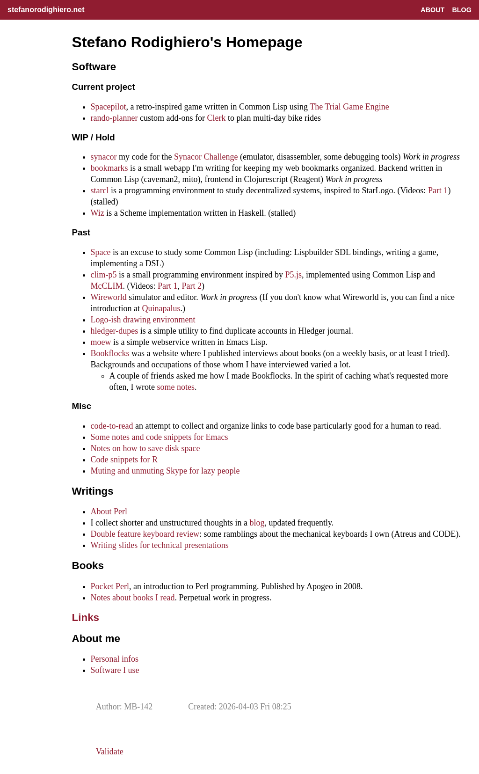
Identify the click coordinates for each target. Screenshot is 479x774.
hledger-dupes (114, 331)
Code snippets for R (124, 459)
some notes (176, 387)
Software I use (115, 670)
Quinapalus (161, 308)
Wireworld (109, 297)
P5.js (293, 274)
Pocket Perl (110, 586)
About (432, 10)
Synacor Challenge (206, 156)
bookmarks (109, 168)
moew (101, 342)
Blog (462, 10)
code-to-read (112, 426)
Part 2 (192, 286)
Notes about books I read (133, 597)
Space (101, 252)
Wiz (97, 213)
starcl (100, 190)
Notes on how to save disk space (145, 448)
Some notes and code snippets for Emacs (159, 437)
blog (257, 522)
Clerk (216, 118)
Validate (109, 751)
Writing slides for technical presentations (160, 545)
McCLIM (107, 286)
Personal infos (115, 659)
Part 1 (438, 190)
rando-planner (114, 118)
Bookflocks (110, 353)
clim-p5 (104, 274)
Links (85, 617)
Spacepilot (108, 106)
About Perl (109, 511)
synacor (104, 156)
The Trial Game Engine (349, 106)
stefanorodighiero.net (45, 10)
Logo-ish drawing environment (143, 319)
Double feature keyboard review (145, 534)
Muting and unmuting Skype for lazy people (165, 470)
